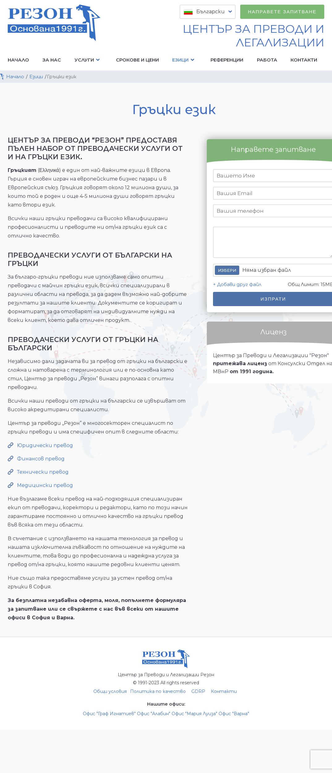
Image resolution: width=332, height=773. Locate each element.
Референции (227, 60)
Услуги (88, 60)
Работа (267, 60)
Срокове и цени (137, 60)
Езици (184, 60)
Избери (227, 270)
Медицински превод (45, 485)
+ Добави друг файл (237, 284)
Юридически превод (45, 445)
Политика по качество (158, 691)
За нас (51, 60)
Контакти (304, 60)
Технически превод (43, 472)
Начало (18, 60)
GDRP (198, 691)
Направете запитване (282, 11)
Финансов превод (41, 459)
